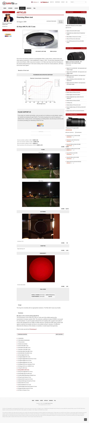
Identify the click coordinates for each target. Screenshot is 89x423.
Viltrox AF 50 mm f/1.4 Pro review (74, 25)
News (5, 8)
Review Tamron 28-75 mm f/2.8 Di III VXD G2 (75, 110)
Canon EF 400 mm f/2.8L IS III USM (73, 144)
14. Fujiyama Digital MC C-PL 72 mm (25, 362)
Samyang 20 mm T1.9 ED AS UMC (73, 135)
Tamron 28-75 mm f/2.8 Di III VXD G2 (74, 161)
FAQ (34, 8)
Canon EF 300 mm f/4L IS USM (73, 157)
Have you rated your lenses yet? (7, 23)
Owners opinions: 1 (70, 132)
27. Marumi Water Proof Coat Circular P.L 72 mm (27, 386)
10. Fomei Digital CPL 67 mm (23, 355)
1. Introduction (20, 338)
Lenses (16, 8)
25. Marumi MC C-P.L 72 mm (23, 382)
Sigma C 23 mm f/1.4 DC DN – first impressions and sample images (74, 62)
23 (74, 150)
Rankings (29, 8)
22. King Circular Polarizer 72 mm (24, 377)
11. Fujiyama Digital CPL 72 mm (24, 356)
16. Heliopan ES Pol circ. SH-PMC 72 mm (26, 366)
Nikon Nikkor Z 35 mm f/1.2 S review (74, 36)
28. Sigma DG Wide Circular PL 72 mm (25, 388)
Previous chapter (22, 334)
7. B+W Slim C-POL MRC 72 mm (24, 349)
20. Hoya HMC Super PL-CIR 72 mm (25, 373)
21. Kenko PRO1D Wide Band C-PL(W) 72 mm (27, 375)
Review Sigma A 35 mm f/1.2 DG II (73, 94)
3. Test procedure (21, 342)
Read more (4, 26)
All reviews (83, 12)
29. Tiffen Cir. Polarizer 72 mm (24, 390)
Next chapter (59, 334)
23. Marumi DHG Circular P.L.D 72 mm (25, 379)
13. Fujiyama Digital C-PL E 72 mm (24, 360)
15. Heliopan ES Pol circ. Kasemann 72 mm (26, 364)
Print (60, 21)
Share (61, 22)
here (13, 416)
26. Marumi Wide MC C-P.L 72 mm (24, 384)
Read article (68, 65)
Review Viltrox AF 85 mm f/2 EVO (73, 100)
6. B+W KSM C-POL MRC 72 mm (24, 347)
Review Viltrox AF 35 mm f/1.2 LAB (73, 104)
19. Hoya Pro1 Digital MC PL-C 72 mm (25, 371)
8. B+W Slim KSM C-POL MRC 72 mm (25, 351)
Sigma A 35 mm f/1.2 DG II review (73, 30)
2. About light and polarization (24, 340)
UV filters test (69, 102)
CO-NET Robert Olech (48, 403)
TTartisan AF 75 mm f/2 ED (72, 128)
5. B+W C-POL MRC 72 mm (23, 345)
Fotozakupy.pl (33, 329)
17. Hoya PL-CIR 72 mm (22, 367)
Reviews (10, 8)
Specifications (78, 132)
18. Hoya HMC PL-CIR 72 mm (23, 369)
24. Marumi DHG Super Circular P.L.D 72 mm (26, 380)
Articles (22, 8)
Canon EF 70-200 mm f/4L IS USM (73, 148)
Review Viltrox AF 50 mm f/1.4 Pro (73, 92)
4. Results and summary (22, 343)
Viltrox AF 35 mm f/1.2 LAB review (73, 38)
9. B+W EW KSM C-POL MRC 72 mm (25, 353)
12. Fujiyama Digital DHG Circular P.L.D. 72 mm (27, 358)
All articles (83, 48)
